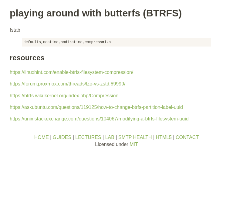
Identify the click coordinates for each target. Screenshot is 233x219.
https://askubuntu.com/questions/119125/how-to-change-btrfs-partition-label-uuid (96, 107)
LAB (109, 137)
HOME (41, 137)
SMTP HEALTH (135, 137)
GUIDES (62, 137)
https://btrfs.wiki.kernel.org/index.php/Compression (64, 95)
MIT (134, 144)
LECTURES (88, 137)
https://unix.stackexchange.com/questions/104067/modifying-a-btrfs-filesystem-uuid (99, 118)
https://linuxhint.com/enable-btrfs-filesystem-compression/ (71, 72)
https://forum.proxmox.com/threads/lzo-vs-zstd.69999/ (67, 83)
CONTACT (187, 137)
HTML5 (164, 137)
